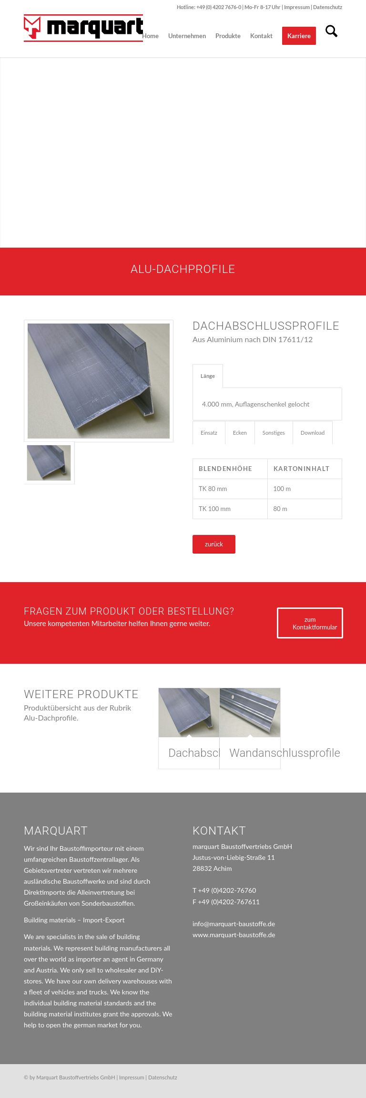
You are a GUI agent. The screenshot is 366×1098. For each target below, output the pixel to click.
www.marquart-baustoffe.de (234, 935)
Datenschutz (327, 7)
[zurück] (214, 544)
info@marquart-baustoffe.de (234, 924)
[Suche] (331, 35)
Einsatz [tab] (209, 432)
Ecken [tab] (240, 432)
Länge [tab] (208, 376)
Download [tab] (313, 432)
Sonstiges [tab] (274, 432)
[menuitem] (150, 35)
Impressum (297, 7)
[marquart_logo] (83, 35)
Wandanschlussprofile (284, 753)
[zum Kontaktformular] (310, 622)
